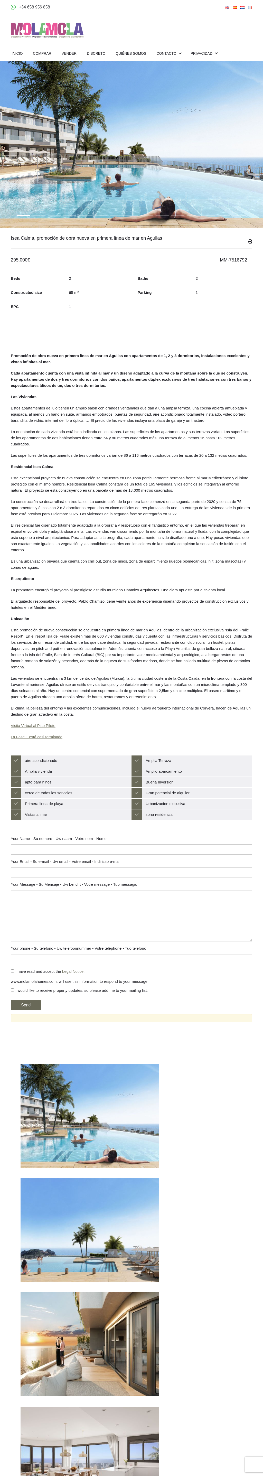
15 (239, 215)
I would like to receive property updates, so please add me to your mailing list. (79, 1006)
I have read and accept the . (47, 987)
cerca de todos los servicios (48, 808)
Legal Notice (72, 987)
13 (208, 215)
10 (162, 215)
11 (177, 215)
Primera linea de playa (44, 819)
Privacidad (202, 53)
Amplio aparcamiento (164, 786)
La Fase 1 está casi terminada (36, 752)
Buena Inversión (159, 797)
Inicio (17, 53)
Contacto (166, 53)
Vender (69, 53)
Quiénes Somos (131, 53)
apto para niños (38, 797)
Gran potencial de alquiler (168, 808)
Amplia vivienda (38, 786)
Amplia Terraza (158, 776)
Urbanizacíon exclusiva (165, 819)
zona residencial (159, 830)
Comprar (42, 53)
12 (193, 215)
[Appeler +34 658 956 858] (30, 7)
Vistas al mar (36, 830)
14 (224, 215)
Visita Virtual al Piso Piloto (33, 741)
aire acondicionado (41, 776)
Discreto (96, 53)
